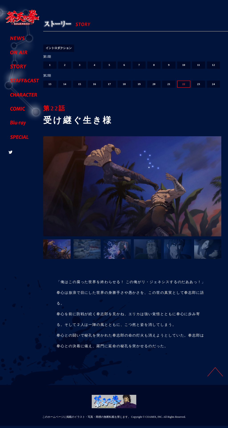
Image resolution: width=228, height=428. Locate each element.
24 (213, 86)
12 (213, 66)
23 (198, 86)
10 (183, 66)
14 (64, 86)
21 (168, 86)
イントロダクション (60, 48)
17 (109, 86)
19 (138, 86)
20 (153, 86)
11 (198, 66)
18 (124, 86)
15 (79, 86)
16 (94, 86)
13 (49, 86)
